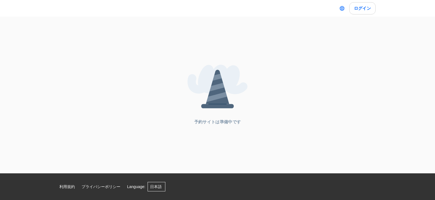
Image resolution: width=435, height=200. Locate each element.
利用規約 (67, 186)
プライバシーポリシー (101, 186)
